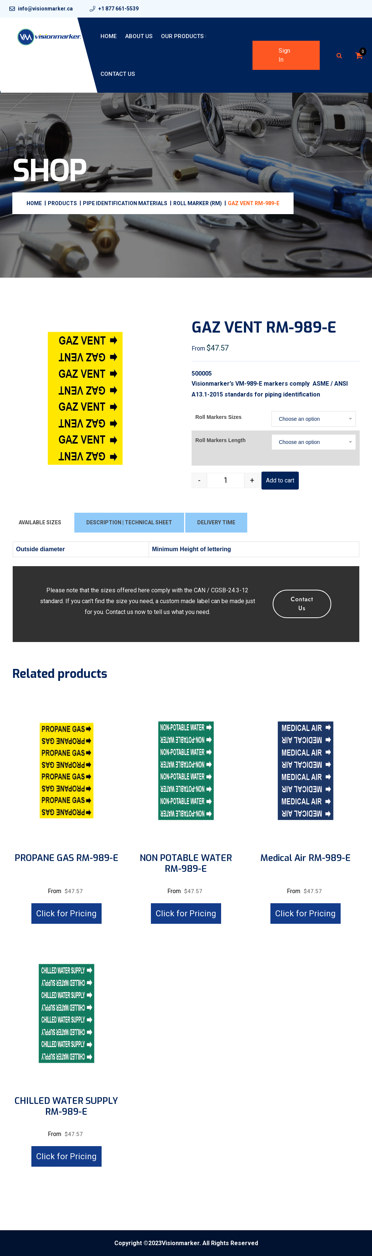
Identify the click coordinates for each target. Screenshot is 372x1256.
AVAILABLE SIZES (40, 522)
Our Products (182, 36)
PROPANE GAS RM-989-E (66, 858)
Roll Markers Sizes (218, 417)
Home (108, 36)
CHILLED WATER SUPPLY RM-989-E (66, 1106)
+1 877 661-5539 (118, 9)
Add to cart (280, 480)
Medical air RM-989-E (305, 858)
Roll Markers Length (220, 440)
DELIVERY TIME (216, 522)
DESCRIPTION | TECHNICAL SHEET (129, 522)
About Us (138, 36)
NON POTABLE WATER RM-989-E (186, 863)
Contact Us (117, 74)
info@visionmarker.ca (45, 9)
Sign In (284, 55)
